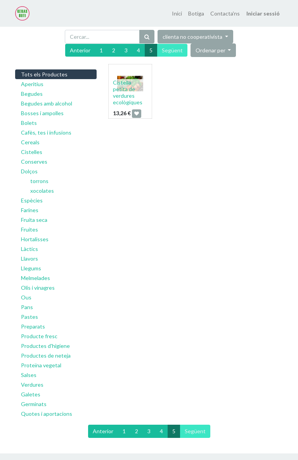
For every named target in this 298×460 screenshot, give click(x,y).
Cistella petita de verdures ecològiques (127, 92)
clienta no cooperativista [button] (193, 36)
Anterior (80, 50)
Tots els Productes (44, 74)
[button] (213, 50)
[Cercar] (146, 36)
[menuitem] (177, 13)
